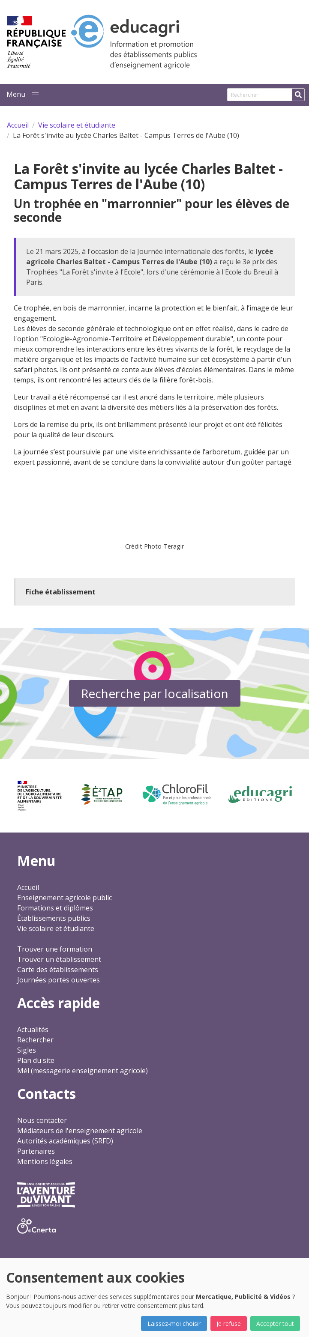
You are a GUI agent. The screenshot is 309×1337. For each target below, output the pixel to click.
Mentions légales (44, 1161)
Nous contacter (42, 1120)
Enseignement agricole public (64, 897)
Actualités (32, 1029)
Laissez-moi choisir (174, 1323)
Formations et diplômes (55, 908)
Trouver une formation (54, 949)
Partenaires (36, 1151)
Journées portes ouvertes (58, 980)
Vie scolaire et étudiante (55, 928)
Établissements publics (53, 918)
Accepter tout (275, 1323)
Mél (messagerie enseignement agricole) (82, 1070)
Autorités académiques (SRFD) (65, 1141)
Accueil (28, 887)
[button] (35, 95)
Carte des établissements (57, 969)
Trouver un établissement (59, 959)
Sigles (26, 1050)
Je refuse (228, 1323)
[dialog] (154, 1297)
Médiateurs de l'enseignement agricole (79, 1130)
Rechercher (35, 1040)
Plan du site (35, 1060)
